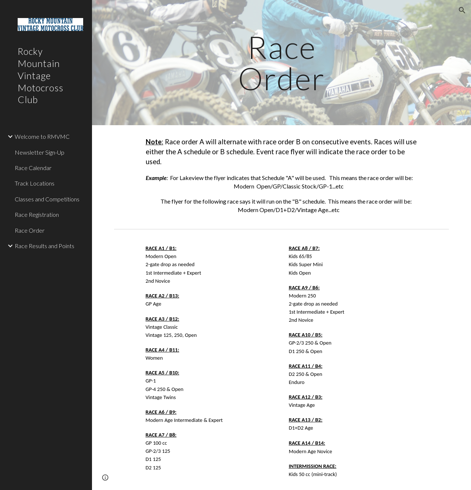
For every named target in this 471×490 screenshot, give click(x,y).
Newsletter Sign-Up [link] (39, 152)
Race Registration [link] (37, 214)
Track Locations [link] (34, 183)
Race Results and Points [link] (44, 245)
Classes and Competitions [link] (47, 198)
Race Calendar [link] (33, 167)
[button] (462, 10)
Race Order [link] (30, 230)
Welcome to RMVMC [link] (42, 136)
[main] (281, 62)
